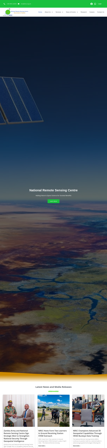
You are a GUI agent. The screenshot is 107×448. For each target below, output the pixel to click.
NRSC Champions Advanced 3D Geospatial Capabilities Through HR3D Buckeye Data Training (87, 433)
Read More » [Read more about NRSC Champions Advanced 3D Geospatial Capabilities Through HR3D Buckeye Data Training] (76, 446)
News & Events (72, 12)
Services (59, 12)
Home (40, 12)
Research (84, 12)
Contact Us (100, 12)
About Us (49, 12)
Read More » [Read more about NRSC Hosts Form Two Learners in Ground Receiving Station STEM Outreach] (42, 446)
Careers (91, 12)
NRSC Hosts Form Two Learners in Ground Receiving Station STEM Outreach (52, 433)
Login (99, 4)
